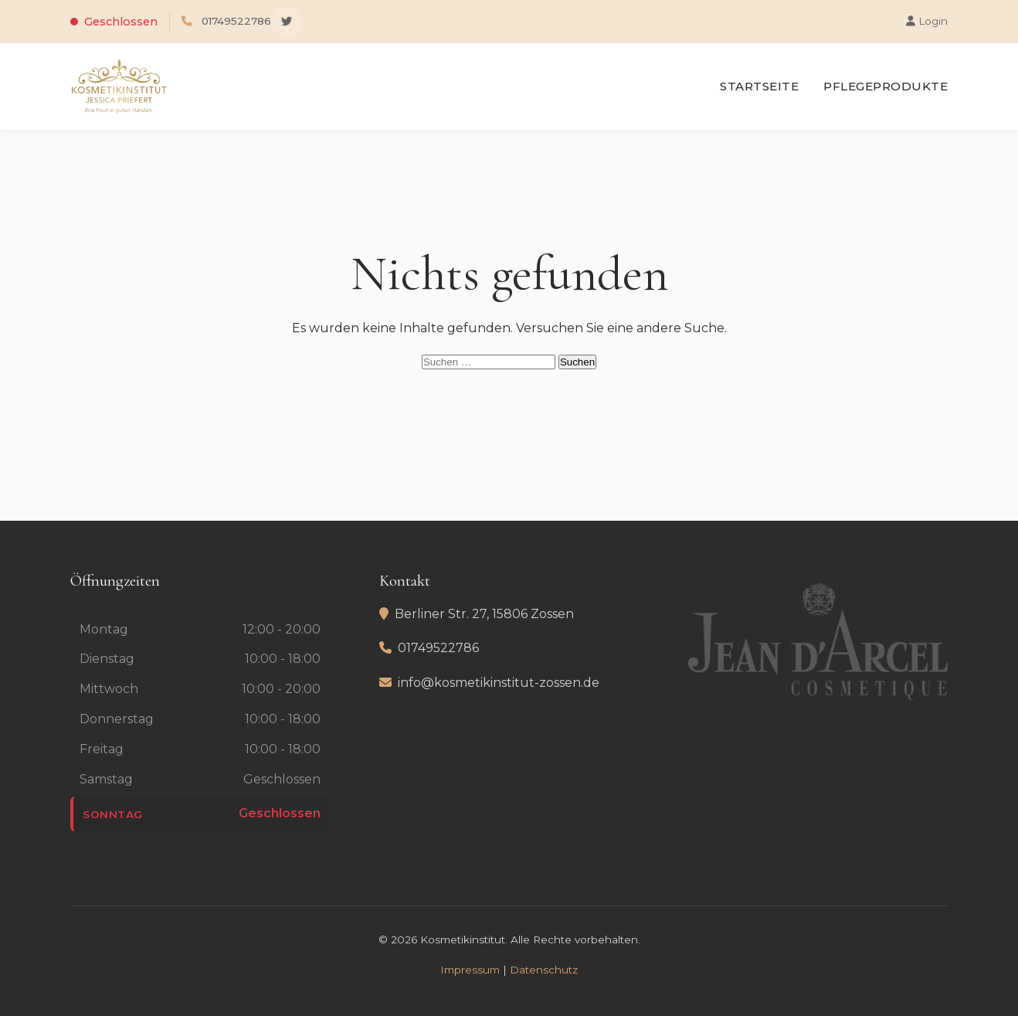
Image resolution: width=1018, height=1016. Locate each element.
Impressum (470, 969)
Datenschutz (544, 969)
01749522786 (236, 21)
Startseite (759, 86)
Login (927, 21)
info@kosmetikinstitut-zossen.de (498, 682)
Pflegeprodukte (885, 86)
